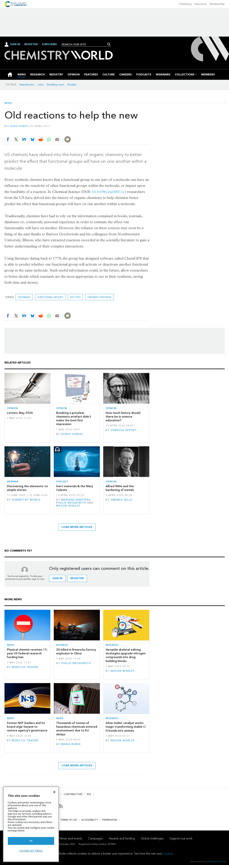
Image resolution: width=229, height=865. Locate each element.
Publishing (185, 4)
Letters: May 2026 (20, 413)
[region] (31, 824)
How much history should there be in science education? (123, 416)
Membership (217, 4)
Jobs (41, 84)
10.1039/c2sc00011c (108, 192)
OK (31, 840)
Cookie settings (31, 850)
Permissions (109, 819)
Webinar (12, 481)
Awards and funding (122, 838)
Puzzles (72, 84)
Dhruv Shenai (72, 434)
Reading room (55, 84)
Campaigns (95, 838)
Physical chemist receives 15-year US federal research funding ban (27, 653)
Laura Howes (18, 126)
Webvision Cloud (217, 861)
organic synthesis (99, 297)
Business (62, 645)
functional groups (50, 297)
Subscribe (49, 44)
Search (109, 44)
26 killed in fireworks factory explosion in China (76, 651)
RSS (89, 794)
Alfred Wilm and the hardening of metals (120, 488)
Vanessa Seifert (124, 430)
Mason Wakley (68, 505)
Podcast (62, 481)
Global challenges (152, 838)
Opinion (12, 408)
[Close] (54, 792)
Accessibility (89, 819)
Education (200, 4)
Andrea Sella (122, 499)
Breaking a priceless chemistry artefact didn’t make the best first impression (73, 418)
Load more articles (77, 527)
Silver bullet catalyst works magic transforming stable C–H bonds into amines (126, 726)
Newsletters (27, 84)
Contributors (73, 794)
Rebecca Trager (25, 667)
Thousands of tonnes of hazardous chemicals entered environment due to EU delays (76, 728)
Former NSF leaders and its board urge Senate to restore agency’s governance (27, 726)
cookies (168, 853)
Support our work (181, 838)
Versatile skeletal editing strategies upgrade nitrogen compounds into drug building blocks (126, 655)
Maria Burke (71, 744)
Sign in (57, 578)
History (75, 297)
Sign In (15, 44)
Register (31, 44)
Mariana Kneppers (76, 499)
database (24, 297)
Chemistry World (26, 499)
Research (112, 645)
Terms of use (68, 819)
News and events (71, 838)
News (8, 103)
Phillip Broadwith (71, 502)
